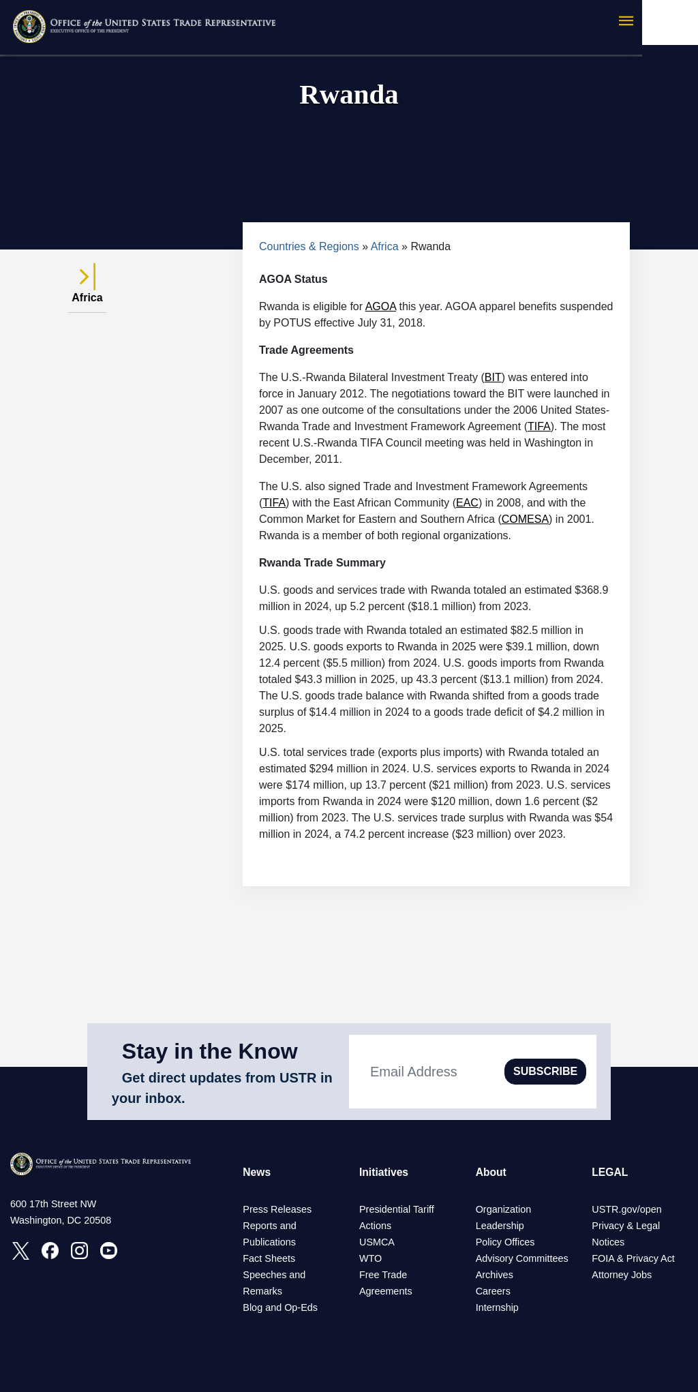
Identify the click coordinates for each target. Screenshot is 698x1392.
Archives (494, 1274)
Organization (504, 1209)
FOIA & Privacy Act (633, 1258)
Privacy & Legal (626, 1225)
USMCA (377, 1242)
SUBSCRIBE (545, 1071)
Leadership (500, 1225)
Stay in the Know (210, 1051)
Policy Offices (505, 1242)
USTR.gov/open (626, 1209)
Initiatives (384, 1172)
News (257, 1172)
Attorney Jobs (622, 1274)
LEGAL (610, 1172)
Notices (608, 1242)
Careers (493, 1291)
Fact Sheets (269, 1258)
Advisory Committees (522, 1258)
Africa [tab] (87, 290)
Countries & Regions (309, 246)
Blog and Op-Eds (280, 1307)
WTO (370, 1258)
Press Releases (277, 1209)
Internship (497, 1307)
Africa (385, 246)
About (491, 1172)
